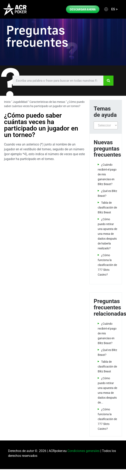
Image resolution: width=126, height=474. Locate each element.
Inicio (7, 101)
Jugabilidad (20, 101)
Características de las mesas (47, 101)
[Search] (108, 81)
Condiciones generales (83, 451)
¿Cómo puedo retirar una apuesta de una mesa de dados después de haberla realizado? (107, 234)
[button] (110, 9)
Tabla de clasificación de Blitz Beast (107, 207)
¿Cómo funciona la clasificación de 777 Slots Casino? (107, 265)
